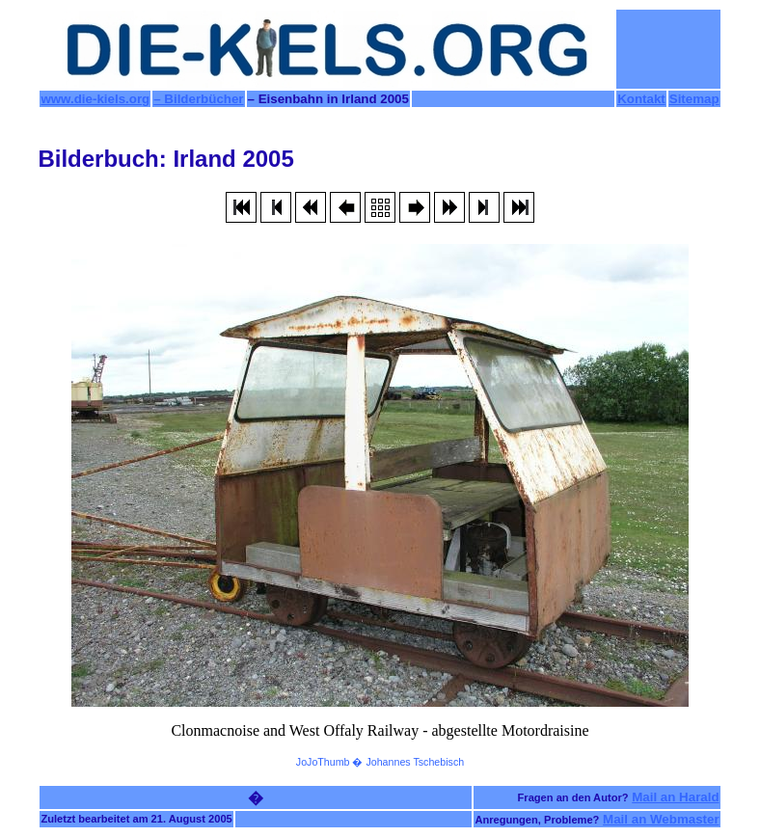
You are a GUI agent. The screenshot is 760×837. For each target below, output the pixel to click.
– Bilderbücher (198, 99)
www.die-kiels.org (95, 99)
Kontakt (641, 99)
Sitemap (694, 99)
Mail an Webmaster (661, 819)
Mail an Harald (675, 797)
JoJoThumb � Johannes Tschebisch (380, 762)
